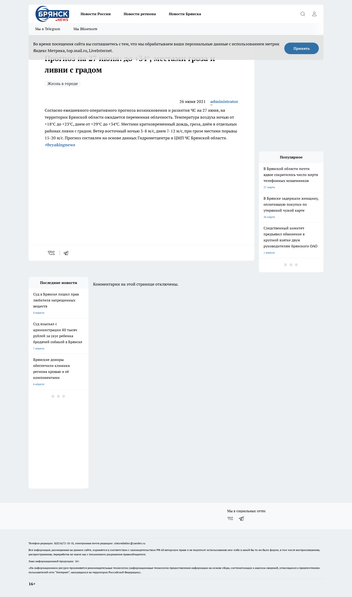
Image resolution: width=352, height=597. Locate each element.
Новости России (96, 14)
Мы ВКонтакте (85, 29)
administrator (224, 101)
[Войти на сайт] (314, 13)
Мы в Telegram (47, 29)
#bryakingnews (60, 144)
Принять (301, 48)
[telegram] (67, 253)
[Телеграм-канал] (241, 518)
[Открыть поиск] (302, 13)
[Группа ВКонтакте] (230, 518)
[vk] (52, 253)
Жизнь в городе (62, 83)
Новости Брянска (185, 14)
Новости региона (140, 14)
